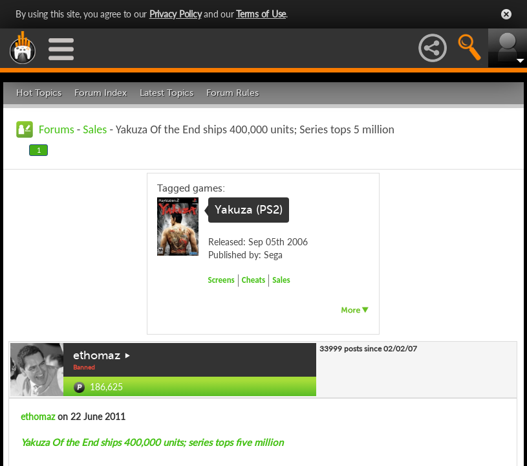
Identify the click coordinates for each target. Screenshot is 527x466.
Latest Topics (166, 92)
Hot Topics (38, 92)
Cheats (253, 280)
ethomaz (96, 355)
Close (506, 14)
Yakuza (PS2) (249, 210)
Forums (56, 129)
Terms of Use (261, 13)
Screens (221, 280)
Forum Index (100, 92)
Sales (95, 129)
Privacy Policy (175, 13)
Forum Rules (232, 92)
